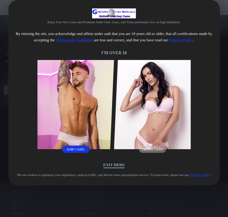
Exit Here (114, 164)
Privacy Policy (181, 40)
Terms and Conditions (74, 40)
